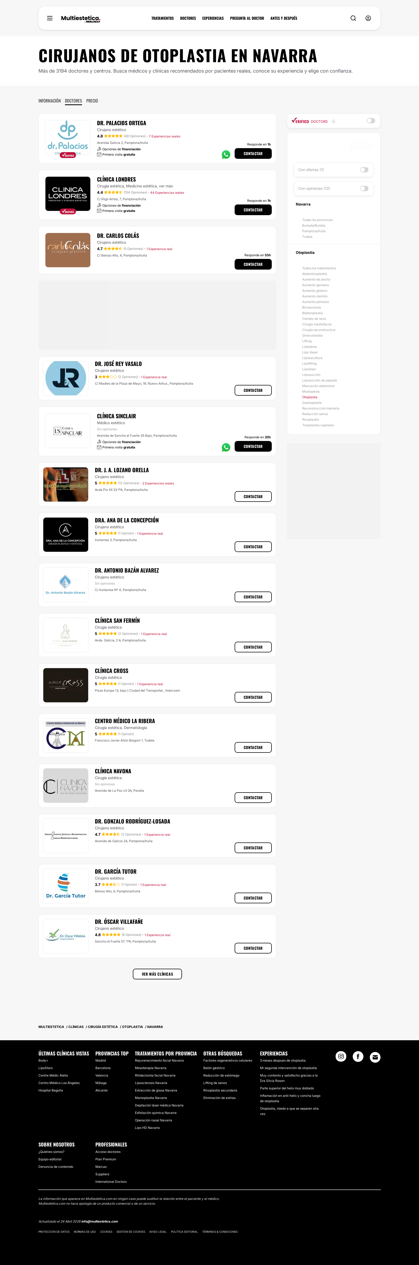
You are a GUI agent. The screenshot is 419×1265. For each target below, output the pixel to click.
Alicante (101, 1090)
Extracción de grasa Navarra (156, 1090)
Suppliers (102, 1174)
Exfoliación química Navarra (156, 1113)
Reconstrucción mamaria (320, 408)
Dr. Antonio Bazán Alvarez (127, 570)
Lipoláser (309, 369)
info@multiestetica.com (99, 1221)
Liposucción (311, 375)
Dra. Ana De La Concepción (127, 520)
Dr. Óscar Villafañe (119, 921)
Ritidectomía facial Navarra (155, 1075)
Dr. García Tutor (116, 871)
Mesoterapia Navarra (150, 1068)
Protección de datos (53, 1231)
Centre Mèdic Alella (53, 1075)
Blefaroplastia (312, 313)
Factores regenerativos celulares (227, 1060)
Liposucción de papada (319, 380)
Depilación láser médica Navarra (159, 1105)
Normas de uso (85, 1231)
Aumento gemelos (315, 285)
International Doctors (111, 1182)
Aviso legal (158, 1231)
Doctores (73, 100)
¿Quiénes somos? (51, 1152)
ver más (166, 186)
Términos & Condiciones (220, 1231)
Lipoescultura (312, 358)
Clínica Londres (116, 179)
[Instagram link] (341, 1058)
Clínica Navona (113, 771)
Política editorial (184, 1231)
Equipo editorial (49, 1159)
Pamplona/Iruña (314, 231)
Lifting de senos (215, 1083)
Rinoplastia (310, 419)
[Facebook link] (358, 1058)
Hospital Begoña (50, 1090)
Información (49, 100)
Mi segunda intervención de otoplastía (288, 1068)
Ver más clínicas (157, 974)
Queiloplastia (312, 403)
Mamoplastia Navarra (151, 1098)
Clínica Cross (111, 671)
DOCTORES (188, 18)
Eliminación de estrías (219, 1098)
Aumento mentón (315, 296)
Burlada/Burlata (313, 225)
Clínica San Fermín (117, 620)
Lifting (307, 341)
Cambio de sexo (314, 319)
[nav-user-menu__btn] (368, 18)
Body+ (43, 1060)
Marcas (101, 1167)
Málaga (101, 1083)
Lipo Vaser (310, 352)
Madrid (100, 1060)
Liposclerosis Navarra (151, 1083)
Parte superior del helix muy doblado (287, 1088)
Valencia (101, 1075)
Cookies (106, 1231)
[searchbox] (323, 145)
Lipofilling (309, 363)
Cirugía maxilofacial (317, 324)
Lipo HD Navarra (147, 1128)
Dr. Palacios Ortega (121, 123)
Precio (92, 100)
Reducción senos (315, 414)
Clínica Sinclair (116, 416)
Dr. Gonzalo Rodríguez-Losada (132, 821)
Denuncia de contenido (55, 1167)
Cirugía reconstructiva (318, 330)
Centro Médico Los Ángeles (59, 1083)
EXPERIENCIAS (213, 18)
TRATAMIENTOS (163, 18)
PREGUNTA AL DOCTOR (247, 18)
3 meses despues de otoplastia (283, 1060)
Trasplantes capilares (318, 425)
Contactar (253, 153)
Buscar (360, 145)
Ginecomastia (312, 335)
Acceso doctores (108, 1152)
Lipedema (309, 347)
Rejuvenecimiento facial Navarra (159, 1060)
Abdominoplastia (314, 274)
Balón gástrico (214, 1068)
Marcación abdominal (318, 386)
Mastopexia (311, 391)
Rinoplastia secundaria (220, 1090)
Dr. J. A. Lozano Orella (122, 470)
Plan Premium (105, 1159)
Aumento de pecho (316, 279)
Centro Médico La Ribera (125, 721)
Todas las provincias (317, 220)
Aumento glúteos (314, 291)
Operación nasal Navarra (153, 1120)
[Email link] (375, 1057)
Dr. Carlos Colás (118, 235)
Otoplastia (309, 397)
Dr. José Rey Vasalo (118, 364)
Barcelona (103, 1068)
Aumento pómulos (315, 302)
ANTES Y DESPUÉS (283, 18)
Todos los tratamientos (319, 268)
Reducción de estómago (221, 1075)
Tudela (307, 237)
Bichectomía (311, 307)
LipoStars (45, 1068)
